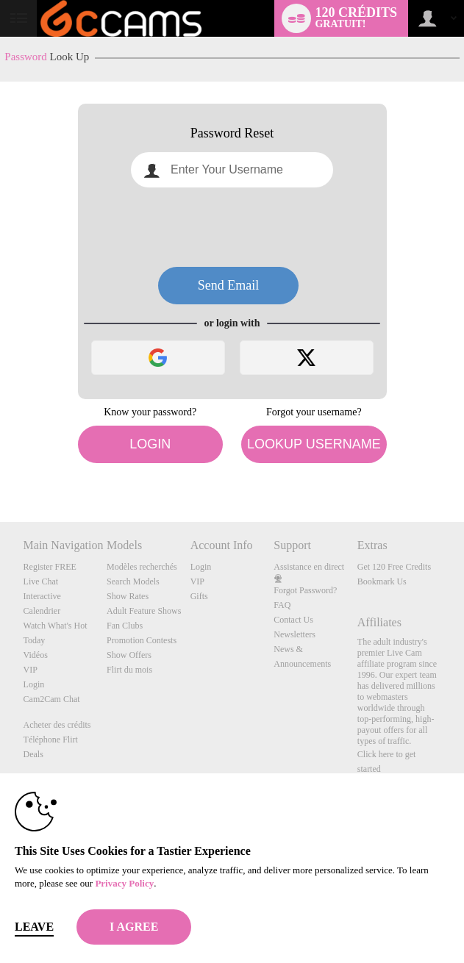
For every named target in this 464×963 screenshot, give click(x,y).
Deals (33, 754)
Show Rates (128, 596)
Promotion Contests (141, 640)
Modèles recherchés (142, 567)
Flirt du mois (129, 670)
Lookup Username (314, 444)
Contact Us (293, 620)
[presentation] (232, 227)
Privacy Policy (124, 883)
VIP (31, 670)
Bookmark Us (382, 581)
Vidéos (36, 655)
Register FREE (50, 567)
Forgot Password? (305, 590)
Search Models (133, 581)
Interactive (42, 596)
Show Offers (129, 655)
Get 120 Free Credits (394, 567)
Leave (34, 926)
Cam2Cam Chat (52, 699)
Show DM (0, 467)
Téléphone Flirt (51, 739)
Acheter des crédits (57, 725)
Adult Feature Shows (144, 611)
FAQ (282, 605)
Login (150, 444)
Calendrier (42, 611)
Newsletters (294, 634)
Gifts (199, 596)
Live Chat (41, 581)
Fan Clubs (125, 625)
